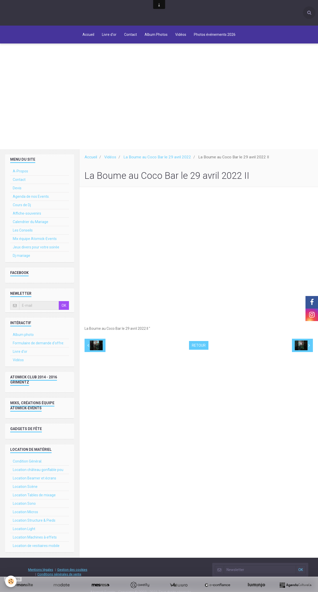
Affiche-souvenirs (27, 213)
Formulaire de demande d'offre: (38, 343)
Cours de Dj (22, 205)
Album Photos (156, 34)
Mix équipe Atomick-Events (35, 239)
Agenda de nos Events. (31, 196)
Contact (130, 34)
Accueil (88, 34)
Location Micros (25, 512)
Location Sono (24, 503)
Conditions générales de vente (59, 574)
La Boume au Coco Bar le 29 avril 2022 (157, 157)
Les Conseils (23, 230)
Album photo (23, 335)
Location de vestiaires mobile (36, 546)
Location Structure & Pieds (34, 520)
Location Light (24, 529)
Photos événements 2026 (214, 34)
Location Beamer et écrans (34, 478)
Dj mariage (21, 256)
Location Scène (25, 487)
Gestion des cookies (72, 570)
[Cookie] (11, 581)
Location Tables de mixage (34, 495)
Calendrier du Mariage (30, 222)
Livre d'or (109, 34)
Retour (199, 345)
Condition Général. (27, 461)
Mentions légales (40, 570)
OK (64, 305)
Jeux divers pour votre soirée (36, 247)
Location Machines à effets (35, 537)
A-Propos (20, 171)
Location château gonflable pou (38, 470)
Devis (17, 188)
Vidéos (180, 34)
